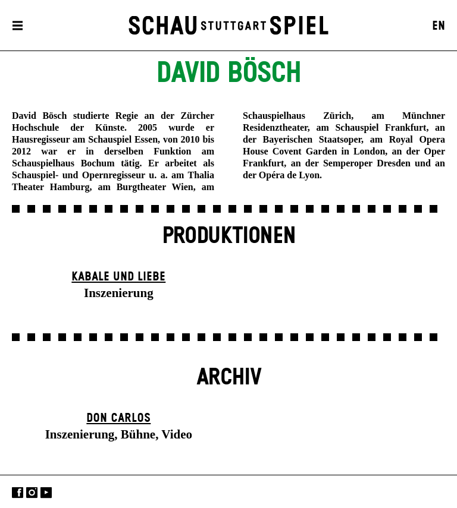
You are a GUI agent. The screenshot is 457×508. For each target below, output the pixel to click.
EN (438, 26)
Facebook (17, 492)
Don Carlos (118, 418)
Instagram (31, 492)
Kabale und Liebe (118, 276)
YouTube (46, 492)
